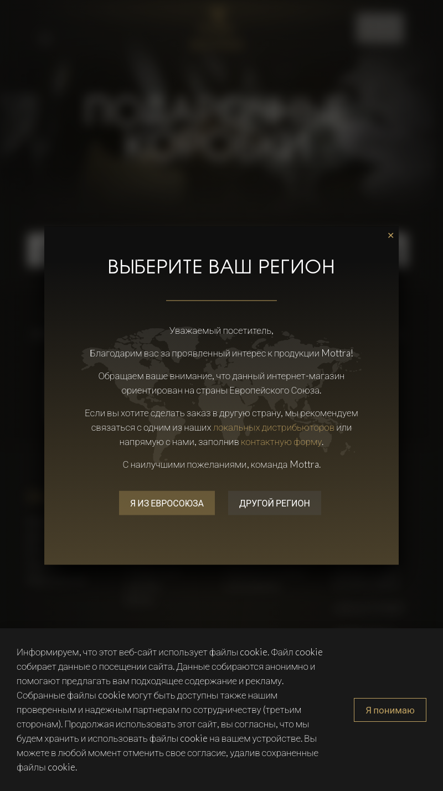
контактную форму (281, 441)
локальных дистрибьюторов (274, 426)
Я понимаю (390, 710)
